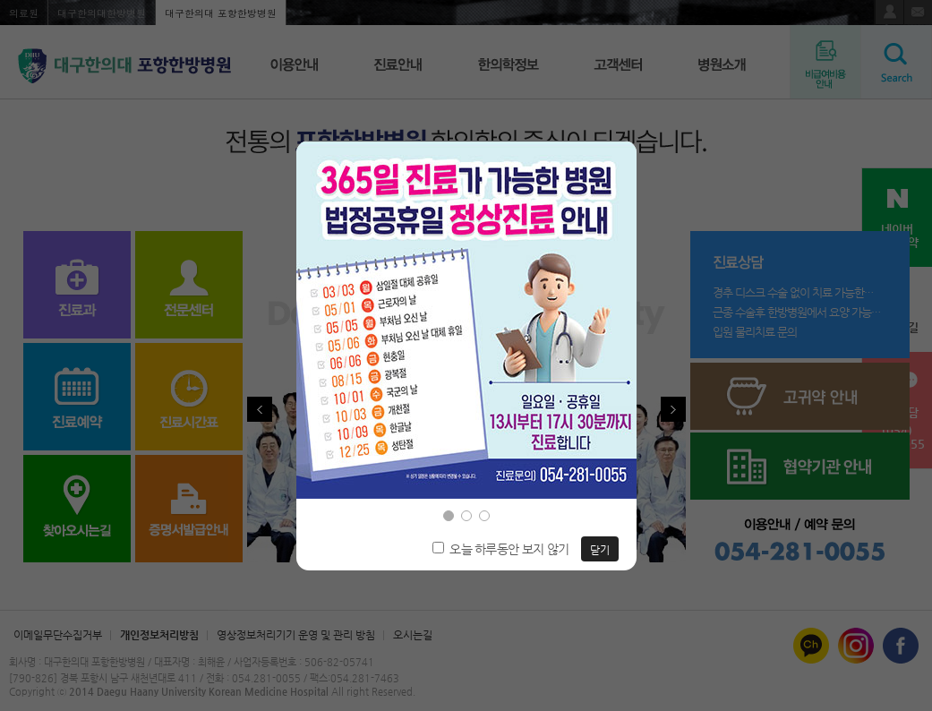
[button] (448, 515)
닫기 (600, 550)
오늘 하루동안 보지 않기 (509, 549)
